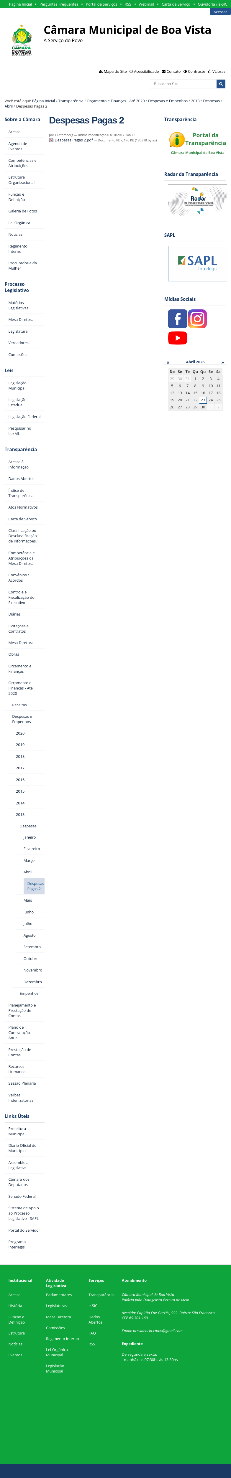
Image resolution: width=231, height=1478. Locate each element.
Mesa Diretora (58, 1316)
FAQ (92, 1333)
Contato (174, 71)
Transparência (70, 100)
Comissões (55, 1327)
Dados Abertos (95, 1319)
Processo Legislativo (17, 287)
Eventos (15, 1354)
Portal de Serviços (101, 4)
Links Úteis (17, 1116)
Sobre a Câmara (22, 119)
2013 (195, 100)
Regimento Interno (62, 1338)
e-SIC (93, 1305)
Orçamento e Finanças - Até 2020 (116, 100)
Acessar (220, 11)
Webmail (146, 4)
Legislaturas (56, 1305)
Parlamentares (59, 1294)
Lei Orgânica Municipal (57, 1352)
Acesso (14, 1294)
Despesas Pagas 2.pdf (71, 140)
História (15, 1305)
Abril (9, 106)
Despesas (211, 100)
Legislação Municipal (55, 1368)
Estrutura (16, 1333)
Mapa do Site (115, 71)
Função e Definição (16, 1319)
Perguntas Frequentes (59, 4)
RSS (128, 4)
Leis (9, 370)
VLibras (218, 71)
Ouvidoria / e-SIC (212, 4)
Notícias (15, 1344)
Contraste (196, 71)
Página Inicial (20, 4)
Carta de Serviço (176, 4)
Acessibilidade (146, 71)
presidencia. (143, 1330)
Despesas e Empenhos (168, 100)
